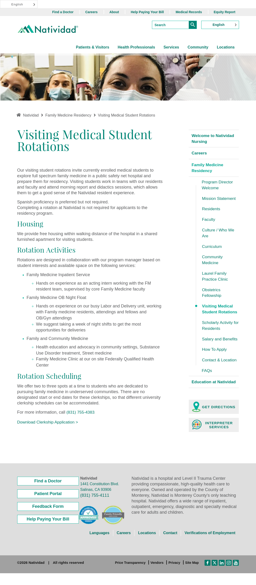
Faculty (209, 221)
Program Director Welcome (218, 186)
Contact (170, 545)
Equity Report (224, 12)
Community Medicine (212, 262)
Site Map (192, 575)
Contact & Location (220, 365)
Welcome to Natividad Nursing (214, 138)
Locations (226, 47)
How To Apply (215, 354)
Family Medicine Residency (208, 168)
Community (198, 47)
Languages (99, 545)
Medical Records (189, 12)
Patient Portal (48, 505)
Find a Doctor (62, 12)
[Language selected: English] (19, 4)
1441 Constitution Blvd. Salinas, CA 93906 (99, 499)
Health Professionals (136, 47)
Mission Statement (219, 200)
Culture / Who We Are (218, 235)
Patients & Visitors (92, 47)
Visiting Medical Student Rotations (220, 313)
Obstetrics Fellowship (212, 296)
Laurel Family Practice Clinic (215, 279)
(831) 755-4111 (94, 507)
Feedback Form (48, 518)
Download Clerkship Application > (48, 422)
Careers (91, 12)
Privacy (174, 575)
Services (171, 47)
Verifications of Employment (210, 545)
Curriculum (212, 248)
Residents (211, 210)
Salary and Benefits (220, 343)
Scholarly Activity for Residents (218, 330)
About (114, 12)
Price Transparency (130, 575)
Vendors (157, 575)
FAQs (207, 376)
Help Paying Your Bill (147, 12)
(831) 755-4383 (81, 412)
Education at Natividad (204, 390)
